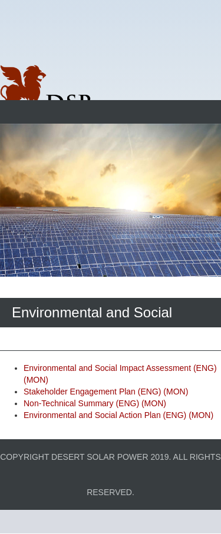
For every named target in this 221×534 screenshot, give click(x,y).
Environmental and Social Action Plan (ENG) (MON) (118, 415)
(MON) (36, 379)
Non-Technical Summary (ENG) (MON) (95, 403)
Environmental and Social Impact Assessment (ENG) (120, 368)
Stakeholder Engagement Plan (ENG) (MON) (106, 391)
